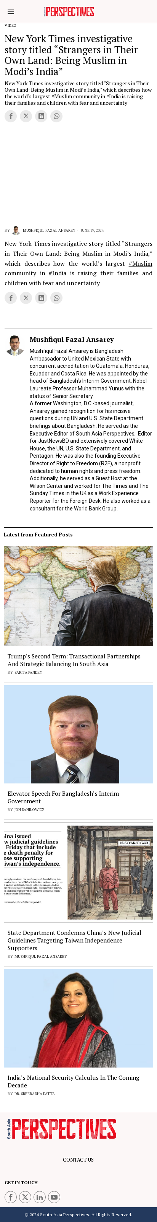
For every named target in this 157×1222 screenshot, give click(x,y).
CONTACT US (78, 1159)
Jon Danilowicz (29, 809)
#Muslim (140, 263)
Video (11, 25)
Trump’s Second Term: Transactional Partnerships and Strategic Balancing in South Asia (74, 660)
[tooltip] (11, 116)
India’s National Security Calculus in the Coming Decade (73, 1081)
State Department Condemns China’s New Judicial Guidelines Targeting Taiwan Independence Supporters (74, 940)
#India (57, 273)
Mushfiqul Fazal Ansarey (43, 230)
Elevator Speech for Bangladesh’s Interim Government (63, 797)
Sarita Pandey (28, 672)
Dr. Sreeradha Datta (34, 1093)
